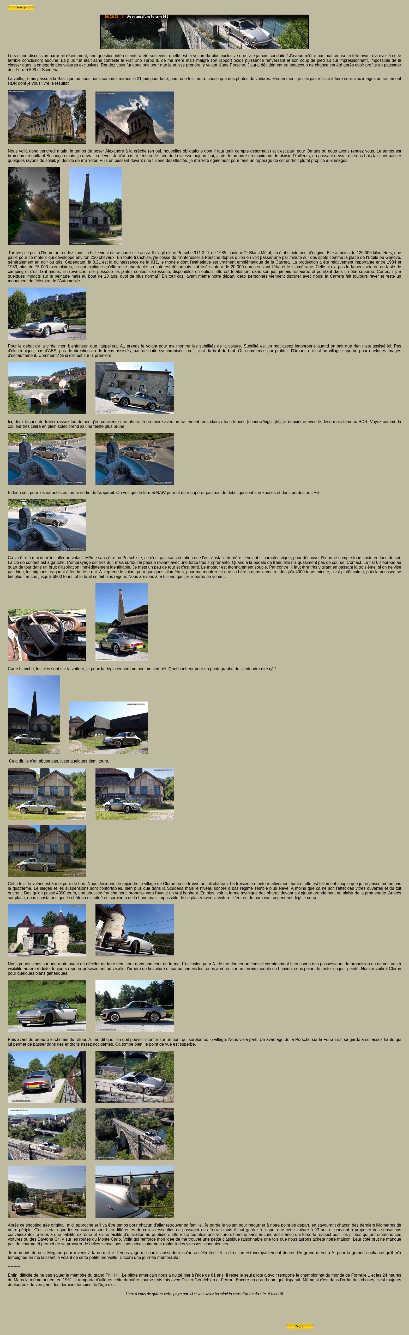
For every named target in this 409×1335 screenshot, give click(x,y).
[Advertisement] (191, 1317)
